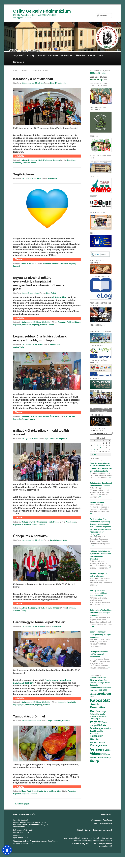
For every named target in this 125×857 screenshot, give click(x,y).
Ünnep (33, 163)
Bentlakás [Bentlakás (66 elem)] (93, 683)
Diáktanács (80, 55)
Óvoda (46, 416)
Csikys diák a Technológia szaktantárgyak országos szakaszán (100, 612)
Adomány (47, 263)
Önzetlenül (26, 325)
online (98, 73)
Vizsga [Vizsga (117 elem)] (107, 754)
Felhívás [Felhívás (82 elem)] (107, 687)
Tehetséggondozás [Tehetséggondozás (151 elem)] (100, 728)
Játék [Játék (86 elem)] (92, 697)
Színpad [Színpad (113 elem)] (94, 725)
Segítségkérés (24, 174)
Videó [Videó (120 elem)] (108, 750)
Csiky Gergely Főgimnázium (42, 11)
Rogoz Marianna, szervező (58, 721)
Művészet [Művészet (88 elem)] (94, 716)
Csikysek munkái (28, 322)
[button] (7, 850)
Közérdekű (31, 263)
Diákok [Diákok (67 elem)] (107, 683)
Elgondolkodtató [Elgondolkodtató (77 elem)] (97, 687)
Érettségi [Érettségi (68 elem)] (107, 758)
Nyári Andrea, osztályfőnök (56, 439)
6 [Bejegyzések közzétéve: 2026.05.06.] (97, 445)
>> (110, 478)
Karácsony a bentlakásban (33, 79)
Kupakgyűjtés (19, 705)
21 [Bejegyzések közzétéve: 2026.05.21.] (100, 450)
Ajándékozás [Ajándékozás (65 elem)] (101, 677)
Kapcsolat (64, 263)
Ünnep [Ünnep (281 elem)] (94, 761)
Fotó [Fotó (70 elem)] (95, 690)
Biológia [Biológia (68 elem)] (101, 683)
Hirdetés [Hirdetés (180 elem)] (102, 690)
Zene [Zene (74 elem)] (92, 758)
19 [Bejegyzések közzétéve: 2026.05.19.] (94, 450)
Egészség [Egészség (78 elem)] (94, 685)
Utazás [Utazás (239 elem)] (94, 739)
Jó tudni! (41, 55)
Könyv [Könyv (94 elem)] (103, 711)
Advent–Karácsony (29, 160)
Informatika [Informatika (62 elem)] (94, 694)
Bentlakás (71, 160)
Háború (77, 322)
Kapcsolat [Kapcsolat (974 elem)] (100, 700)
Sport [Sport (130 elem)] (104, 722)
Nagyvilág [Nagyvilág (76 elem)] (103, 716)
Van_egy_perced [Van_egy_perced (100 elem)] (97, 742)
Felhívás (55, 263)
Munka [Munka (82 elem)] (102, 714)
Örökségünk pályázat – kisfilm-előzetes (101, 410)
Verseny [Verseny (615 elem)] (97, 749)
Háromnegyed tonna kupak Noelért (39, 622)
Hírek (40, 160)
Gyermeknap (41, 522)
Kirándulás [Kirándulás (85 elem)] (94, 704)
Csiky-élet (53, 55)
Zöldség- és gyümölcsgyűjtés (48, 791)
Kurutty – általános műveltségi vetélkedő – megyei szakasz (99, 593)
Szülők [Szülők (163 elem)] (102, 725)
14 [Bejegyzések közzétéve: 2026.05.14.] (100, 447)
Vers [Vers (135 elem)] (104, 745)
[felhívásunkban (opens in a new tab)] (59, 297)
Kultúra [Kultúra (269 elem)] (95, 711)
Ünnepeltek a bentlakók (31, 536)
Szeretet (26, 163)
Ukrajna (51, 325)
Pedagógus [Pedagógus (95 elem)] (95, 719)
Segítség (72, 263)
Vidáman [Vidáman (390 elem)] (97, 754)
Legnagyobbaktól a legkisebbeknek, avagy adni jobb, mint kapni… (40, 338)
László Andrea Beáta (58, 540)
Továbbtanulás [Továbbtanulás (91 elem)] (96, 731)
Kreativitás (26, 525)
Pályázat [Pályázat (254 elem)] (95, 721)
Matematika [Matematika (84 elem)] (94, 714)
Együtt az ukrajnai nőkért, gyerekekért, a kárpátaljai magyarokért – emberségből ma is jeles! (38, 283)
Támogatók (18, 62)
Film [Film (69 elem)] (91, 690)
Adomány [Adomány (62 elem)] (93, 677)
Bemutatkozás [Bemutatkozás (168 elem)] (98, 680)
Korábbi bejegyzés (22, 804)
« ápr (94, 454)
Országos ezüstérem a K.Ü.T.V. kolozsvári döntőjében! (99, 654)
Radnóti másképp (97, 502)
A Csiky (30, 55)
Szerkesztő (52, 179)
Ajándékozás (69, 416)
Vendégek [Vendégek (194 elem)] (96, 745)
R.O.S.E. (92, 55)
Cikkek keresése (96, 431)
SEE (101, 55)
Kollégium (47, 160)
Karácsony (17, 163)
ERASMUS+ (66, 55)
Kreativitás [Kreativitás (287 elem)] (97, 707)
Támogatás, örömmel (29, 716)
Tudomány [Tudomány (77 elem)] (94, 733)
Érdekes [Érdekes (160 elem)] (99, 757)
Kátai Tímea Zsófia (57, 83)
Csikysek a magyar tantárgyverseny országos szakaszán (100, 634)
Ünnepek (56, 160)
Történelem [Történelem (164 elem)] (96, 736)
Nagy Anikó (51, 293)
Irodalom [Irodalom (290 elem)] (104, 693)
